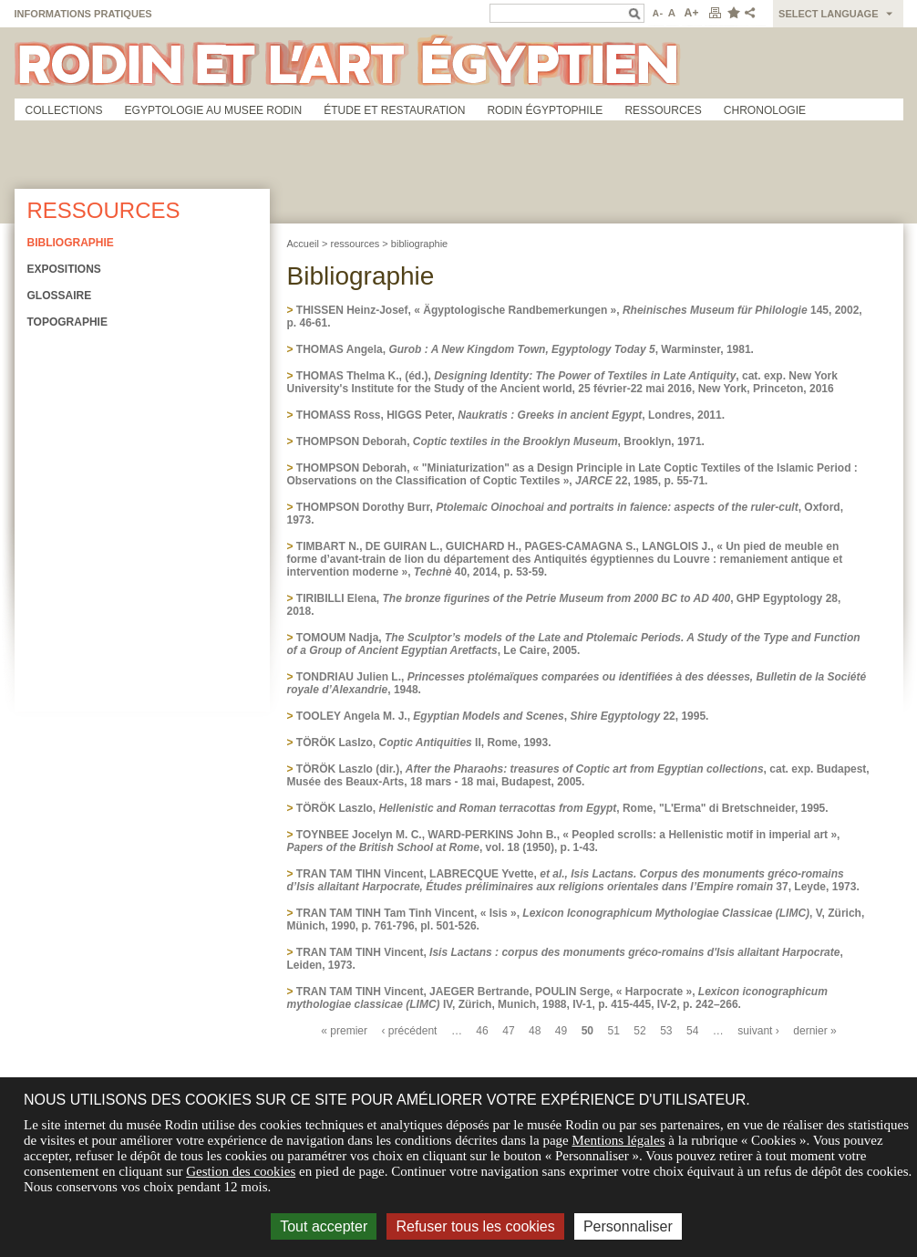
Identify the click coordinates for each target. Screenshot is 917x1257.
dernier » (815, 1030)
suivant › (758, 1030)
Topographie (67, 322)
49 (561, 1030)
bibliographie (419, 243)
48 (535, 1030)
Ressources (662, 110)
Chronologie (765, 110)
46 (482, 1030)
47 (508, 1030)
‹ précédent (410, 1030)
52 (639, 1030)
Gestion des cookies (240, 1171)
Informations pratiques (83, 13)
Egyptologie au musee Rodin (214, 110)
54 (692, 1030)
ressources (355, 243)
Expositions (64, 269)
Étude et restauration (394, 110)
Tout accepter (323, 1226)
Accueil (303, 243)
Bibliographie (70, 242)
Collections (64, 110)
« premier (344, 1030)
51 (614, 1030)
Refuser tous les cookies (475, 1226)
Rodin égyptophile (545, 110)
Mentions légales (618, 1140)
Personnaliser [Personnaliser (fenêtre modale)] (628, 1226)
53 (666, 1030)
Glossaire (59, 295)
